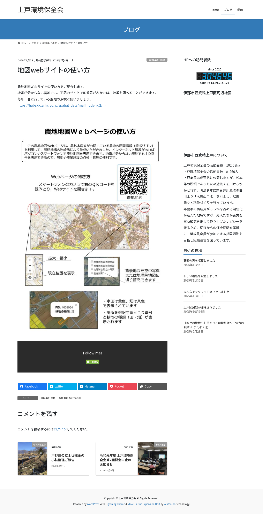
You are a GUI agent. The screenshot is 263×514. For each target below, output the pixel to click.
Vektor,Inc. (170, 504)
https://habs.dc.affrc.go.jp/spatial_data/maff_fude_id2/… (61, 105)
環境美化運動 (157, 60)
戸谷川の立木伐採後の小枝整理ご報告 (67, 457)
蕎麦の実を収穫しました (199, 260)
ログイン (60, 429)
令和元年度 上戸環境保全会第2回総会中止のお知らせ (116, 460)
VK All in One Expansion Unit (144, 504)
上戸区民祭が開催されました (202, 307)
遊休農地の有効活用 (70, 398)
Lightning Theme (115, 504)
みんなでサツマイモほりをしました (206, 292)
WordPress (93, 504)
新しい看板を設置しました (200, 276)
